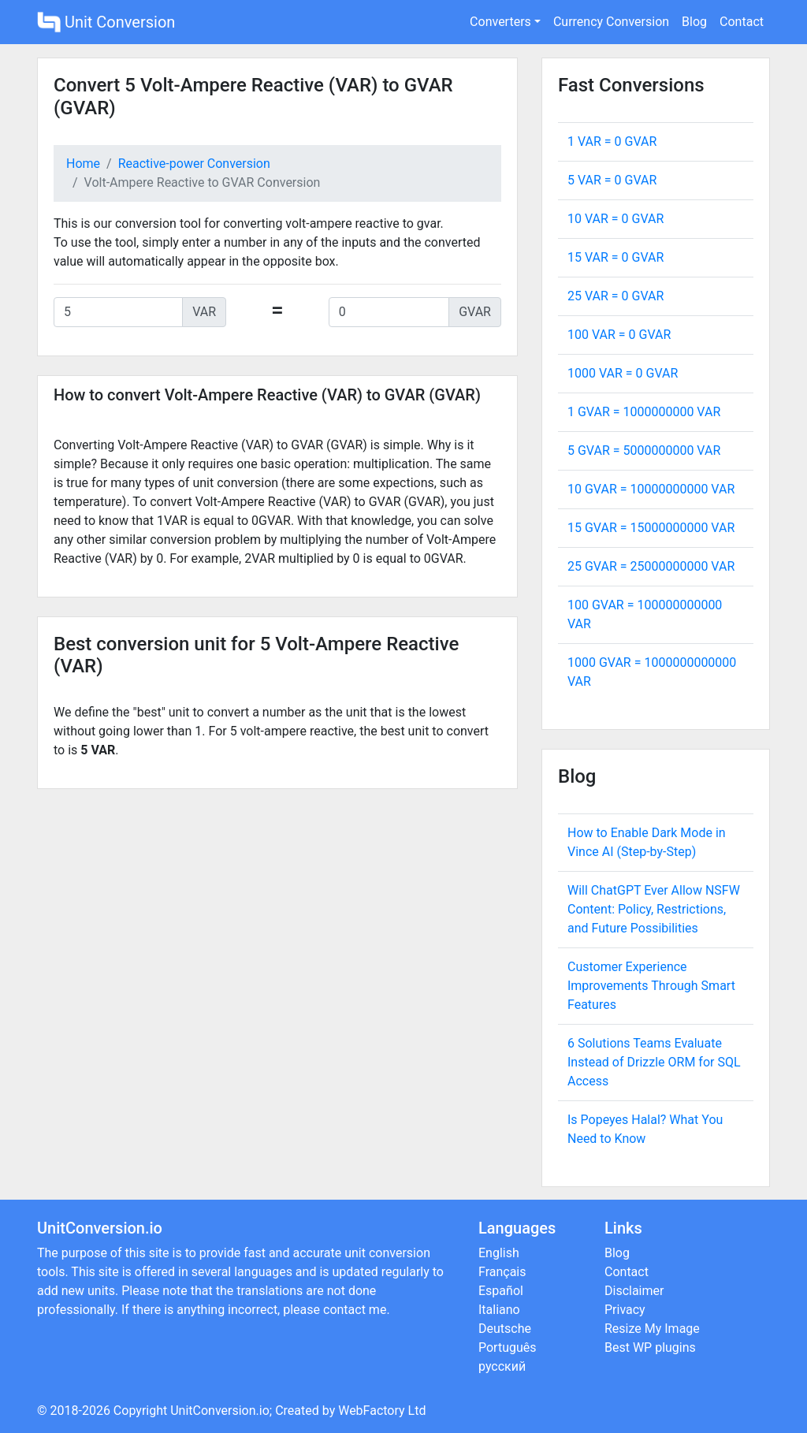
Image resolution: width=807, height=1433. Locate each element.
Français (502, 1271)
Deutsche (504, 1328)
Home (83, 163)
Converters (500, 21)
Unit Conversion (106, 22)
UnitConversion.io (220, 1410)
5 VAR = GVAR (611, 180)
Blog (694, 21)
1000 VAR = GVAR (622, 373)
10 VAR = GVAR (615, 218)
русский (502, 1366)
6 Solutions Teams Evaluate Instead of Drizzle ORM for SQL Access (654, 1062)
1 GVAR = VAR (643, 411)
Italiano (499, 1309)
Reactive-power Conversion (194, 163)
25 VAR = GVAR (615, 295)
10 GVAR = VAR (650, 489)
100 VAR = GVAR (619, 334)
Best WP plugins (650, 1347)
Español (500, 1290)
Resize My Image (652, 1328)
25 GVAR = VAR (650, 566)
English (498, 1252)
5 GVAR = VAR (643, 450)
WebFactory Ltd (382, 1410)
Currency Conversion (611, 21)
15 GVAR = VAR (650, 527)
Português (507, 1347)
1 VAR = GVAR (611, 141)
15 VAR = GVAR (615, 257)
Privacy (624, 1309)
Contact (742, 21)
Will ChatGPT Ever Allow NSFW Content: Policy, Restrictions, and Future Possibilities (653, 909)
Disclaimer (634, 1290)
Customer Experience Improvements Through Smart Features (651, 985)
